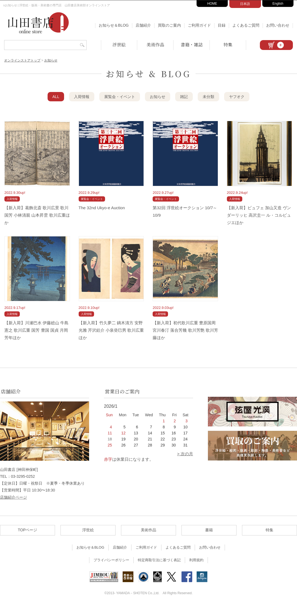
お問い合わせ (277, 25)
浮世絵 (119, 44)
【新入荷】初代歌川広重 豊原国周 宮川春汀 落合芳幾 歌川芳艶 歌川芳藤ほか (185, 330)
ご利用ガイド (199, 25)
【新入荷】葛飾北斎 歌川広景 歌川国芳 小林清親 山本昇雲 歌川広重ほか (37, 215)
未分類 (208, 96)
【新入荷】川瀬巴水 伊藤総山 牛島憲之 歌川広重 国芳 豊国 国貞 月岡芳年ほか (36, 330)
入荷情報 (81, 96)
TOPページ (27, 530)
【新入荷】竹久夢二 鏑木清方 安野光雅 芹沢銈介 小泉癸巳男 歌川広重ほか (111, 330)
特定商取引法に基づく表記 (159, 560)
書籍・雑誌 (192, 44)
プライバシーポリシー (111, 560)
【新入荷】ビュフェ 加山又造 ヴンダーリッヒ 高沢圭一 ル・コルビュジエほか (259, 215)
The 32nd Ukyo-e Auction (102, 207)
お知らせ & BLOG (148, 73)
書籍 (209, 530)
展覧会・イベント (119, 96)
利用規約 (196, 560)
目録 (222, 25)
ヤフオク (236, 96)
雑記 (184, 96)
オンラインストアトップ (22, 60)
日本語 (245, 4)
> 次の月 (185, 453)
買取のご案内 (169, 25)
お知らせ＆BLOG (114, 25)
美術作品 (155, 44)
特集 (228, 44)
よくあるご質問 (245, 25)
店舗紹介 (143, 25)
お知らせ (50, 60)
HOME (212, 3)
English (278, 3)
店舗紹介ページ (13, 497)
